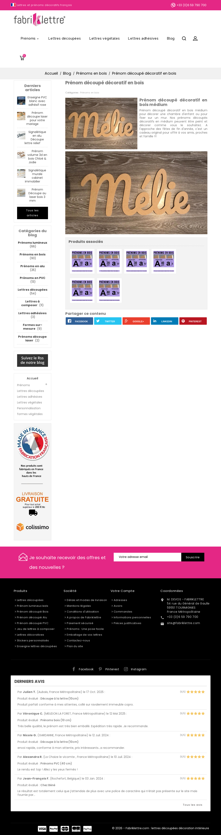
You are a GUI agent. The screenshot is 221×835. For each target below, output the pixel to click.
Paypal (53, 829)
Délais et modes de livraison (87, 600)
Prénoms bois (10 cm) (55, 720)
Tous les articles (32, 212)
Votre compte (123, 591)
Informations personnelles (132, 617)
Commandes (123, 612)
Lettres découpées (64, 38)
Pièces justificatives (127, 623)
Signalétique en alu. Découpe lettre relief (35, 137)
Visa (42, 829)
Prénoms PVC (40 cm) (56, 764)
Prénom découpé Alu (32, 617)
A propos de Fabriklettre (84, 617)
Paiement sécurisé (80, 623)
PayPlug (87, 829)
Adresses (120, 600)
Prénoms (30, 38)
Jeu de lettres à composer (36, 629)
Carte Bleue (76, 829)
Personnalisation (29, 408)
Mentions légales (79, 606)
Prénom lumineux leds (32, 606)
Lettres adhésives (143, 38)
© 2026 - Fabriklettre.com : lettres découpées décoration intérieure (160, 828)
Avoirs (118, 606)
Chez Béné (47, 785)
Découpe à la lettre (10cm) (59, 699)
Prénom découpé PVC (32, 623)
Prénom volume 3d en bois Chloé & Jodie (37, 156)
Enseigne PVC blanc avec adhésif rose (37, 101)
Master (65, 829)
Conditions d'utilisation (83, 612)
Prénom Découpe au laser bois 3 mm (37, 195)
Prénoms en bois (89, 92)
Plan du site (75, 646)
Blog (171, 38)
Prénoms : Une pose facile (85, 629)
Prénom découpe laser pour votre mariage (37, 118)
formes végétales (30, 414)
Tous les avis (192, 805)
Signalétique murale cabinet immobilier (35, 175)
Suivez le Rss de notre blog (32, 360)
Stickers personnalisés (33, 640)
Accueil (32, 378)
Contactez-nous (78, 640)
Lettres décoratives (30, 635)
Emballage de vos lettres (84, 635)
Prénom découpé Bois (33, 612)
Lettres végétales (104, 38)
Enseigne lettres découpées (37, 646)
